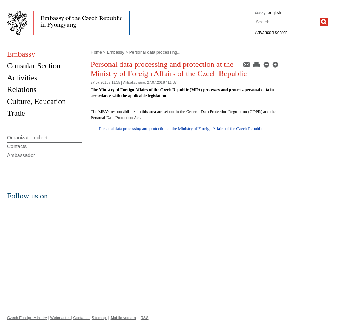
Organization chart (27, 137)
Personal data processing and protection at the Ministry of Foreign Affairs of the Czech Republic (181, 128)
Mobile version (123, 317)
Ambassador (21, 155)
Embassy (115, 52)
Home (96, 52)
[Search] (324, 22)
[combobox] (287, 22)
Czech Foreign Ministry (27, 317)
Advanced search (271, 32)
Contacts (17, 146)
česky (260, 12)
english (274, 12)
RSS (145, 317)
